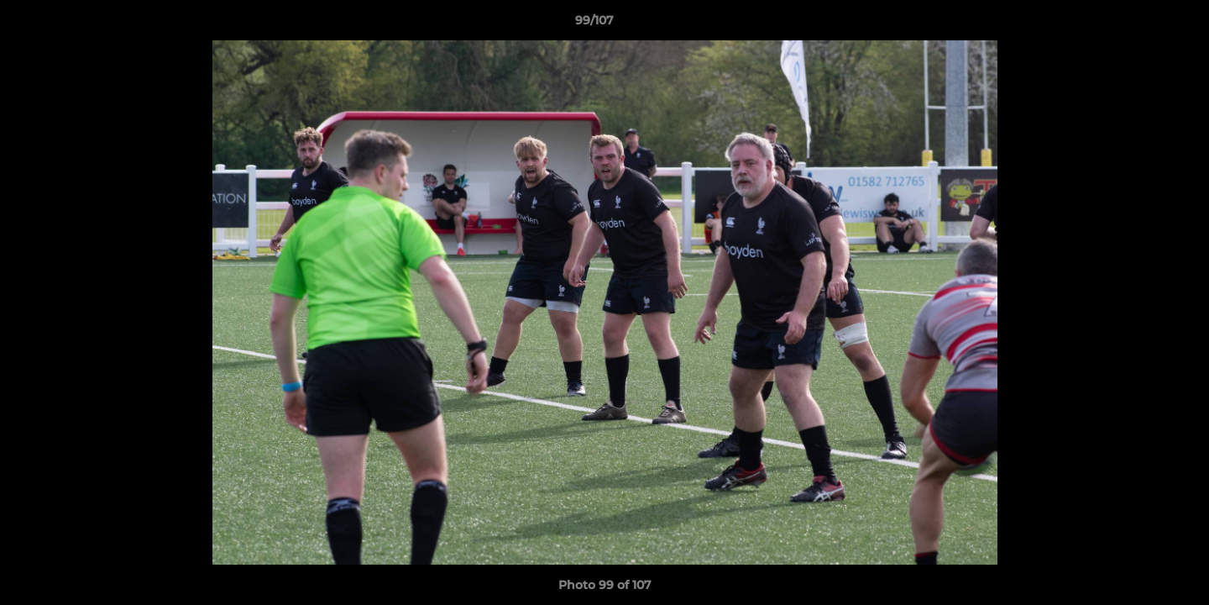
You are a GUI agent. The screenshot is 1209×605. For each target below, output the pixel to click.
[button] (1138, 24)
